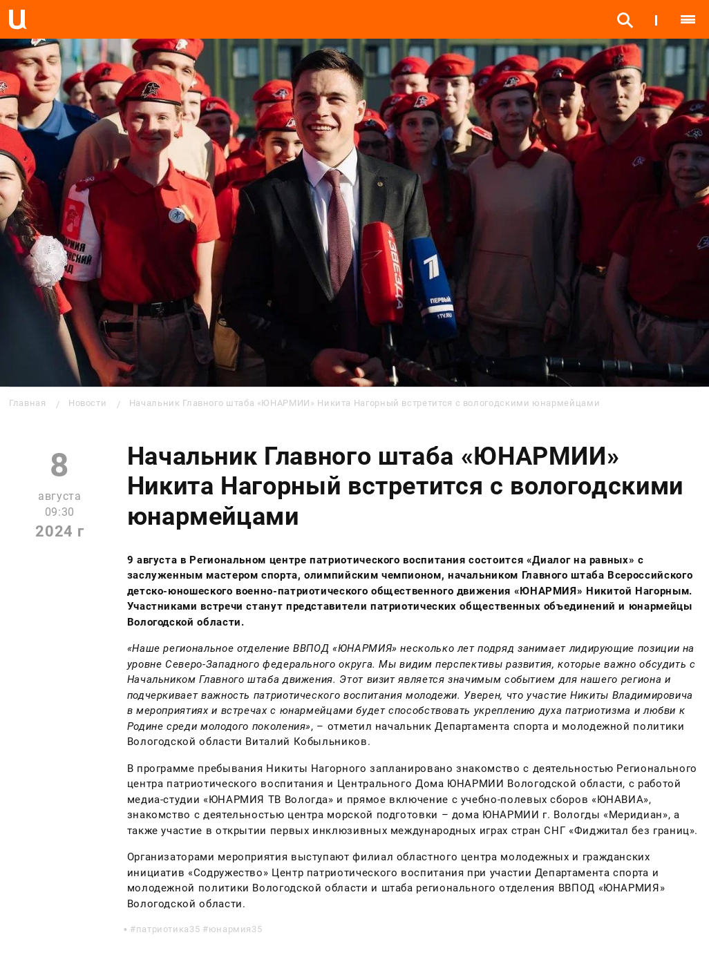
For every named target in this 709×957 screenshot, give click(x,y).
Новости (87, 403)
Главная (27, 403)
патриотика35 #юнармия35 (199, 929)
